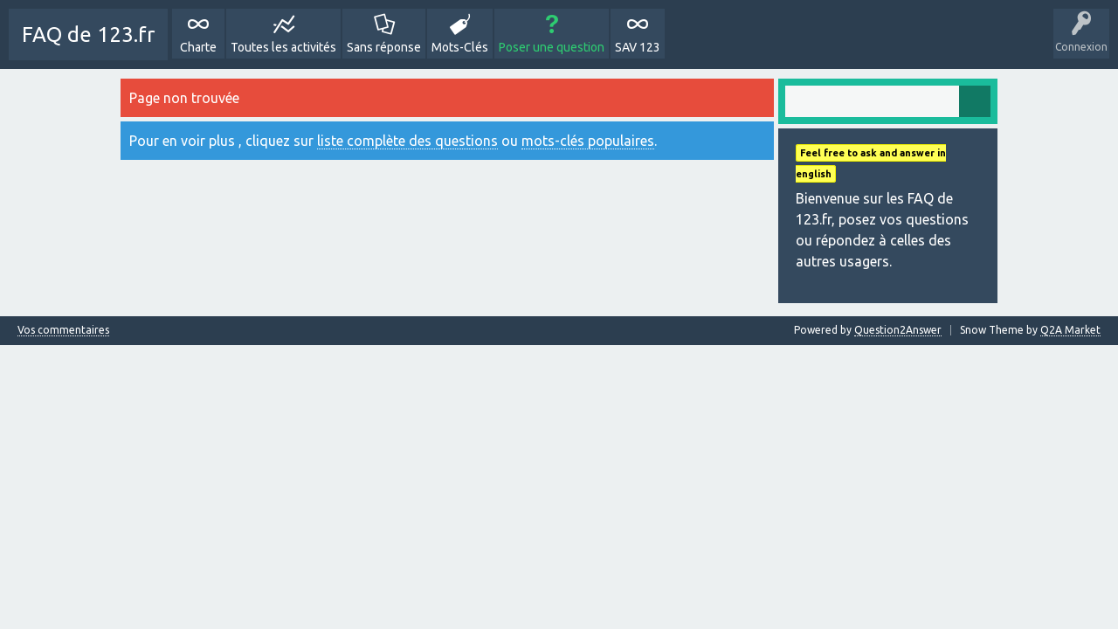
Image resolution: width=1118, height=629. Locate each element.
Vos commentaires (63, 330)
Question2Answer (898, 329)
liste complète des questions (407, 141)
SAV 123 (637, 47)
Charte (198, 47)
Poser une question (551, 47)
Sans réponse (384, 47)
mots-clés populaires (587, 141)
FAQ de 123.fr (88, 34)
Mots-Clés (459, 47)
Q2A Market (1070, 329)
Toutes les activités (283, 47)
